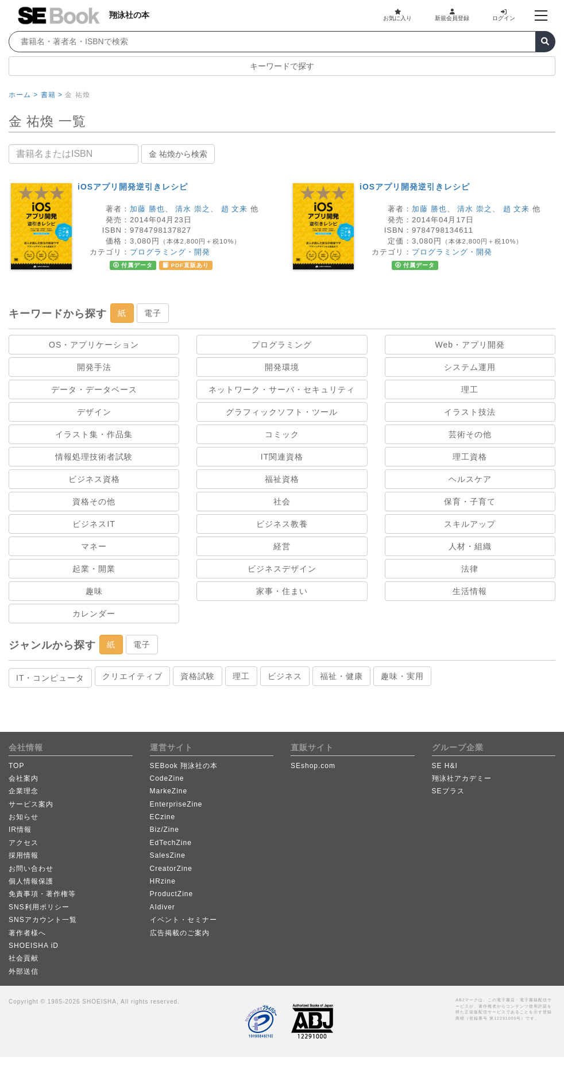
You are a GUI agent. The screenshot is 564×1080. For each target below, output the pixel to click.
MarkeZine (169, 791)
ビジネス (285, 676)
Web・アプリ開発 (470, 344)
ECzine (163, 817)
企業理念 (23, 791)
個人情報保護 (31, 881)
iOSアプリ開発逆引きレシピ (133, 186)
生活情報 (470, 591)
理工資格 (470, 456)
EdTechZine (171, 843)
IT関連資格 (282, 456)
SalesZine (168, 855)
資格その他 (93, 501)
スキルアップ (470, 524)
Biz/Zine (164, 830)
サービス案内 (31, 804)
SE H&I (445, 766)
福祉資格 (282, 479)
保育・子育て (470, 501)
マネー (94, 546)
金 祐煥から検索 (178, 154)
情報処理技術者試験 (94, 456)
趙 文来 (234, 209)
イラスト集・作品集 (94, 434)
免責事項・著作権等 (42, 894)
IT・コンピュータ (50, 677)
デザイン (94, 411)
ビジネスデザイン (282, 568)
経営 (282, 546)
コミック (282, 434)
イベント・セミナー (183, 920)
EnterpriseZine (176, 804)
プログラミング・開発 (170, 252)
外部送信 (23, 971)
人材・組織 (470, 546)
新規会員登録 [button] (452, 15)
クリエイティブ (132, 676)
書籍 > (52, 95)
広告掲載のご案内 (180, 933)
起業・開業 (93, 568)
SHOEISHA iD (34, 946)
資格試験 (197, 676)
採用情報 (23, 855)
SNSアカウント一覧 (43, 920)
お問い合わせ (31, 869)
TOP (16, 766)
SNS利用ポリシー (39, 907)
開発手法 (94, 367)
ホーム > (23, 95)
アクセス (23, 843)
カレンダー (93, 613)
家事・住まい (282, 591)
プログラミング (282, 344)
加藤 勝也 (147, 209)
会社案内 (23, 778)
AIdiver (162, 907)
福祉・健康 (341, 676)
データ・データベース (94, 389)
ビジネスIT (93, 524)
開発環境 (282, 367)
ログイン (503, 15)
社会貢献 (23, 958)
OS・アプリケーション (94, 344)
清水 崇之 (192, 209)
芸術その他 (470, 434)
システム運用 (470, 367)
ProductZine (172, 894)
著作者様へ (27, 933)
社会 (282, 501)
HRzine (163, 881)
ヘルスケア (470, 479)
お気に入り (397, 15)
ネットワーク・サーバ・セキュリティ (281, 389)
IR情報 (20, 830)
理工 (469, 389)
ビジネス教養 (282, 524)
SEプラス (448, 791)
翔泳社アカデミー (462, 778)
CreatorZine (171, 869)
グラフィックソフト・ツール (282, 411)
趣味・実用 (402, 676)
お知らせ (23, 817)
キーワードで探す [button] (282, 66)
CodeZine (167, 778)
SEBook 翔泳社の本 (184, 766)
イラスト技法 (470, 411)
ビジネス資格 (94, 479)
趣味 (94, 591)
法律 (469, 568)
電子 (152, 313)
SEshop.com (313, 766)
